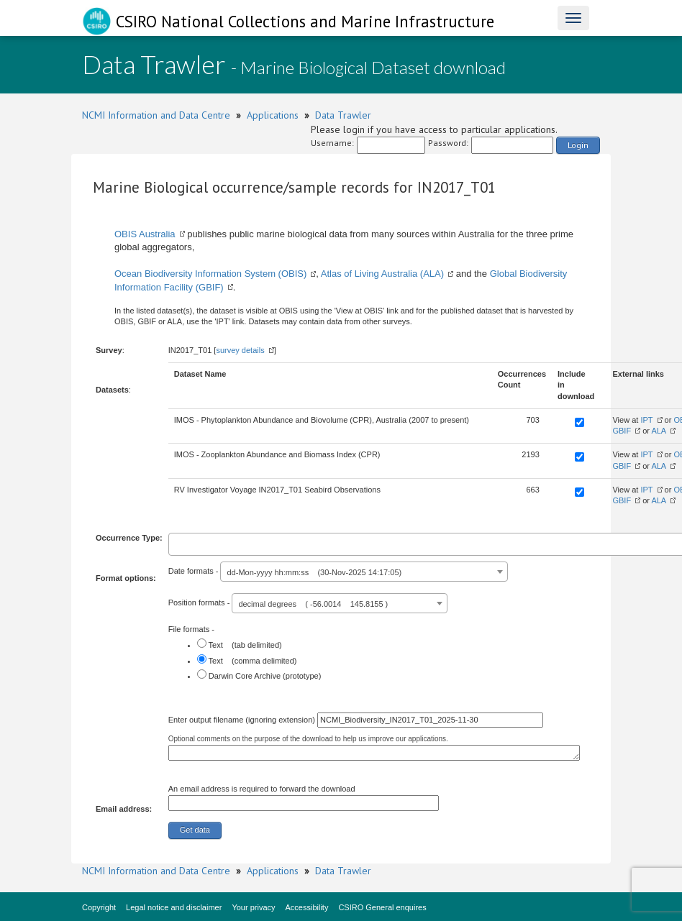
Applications (273, 115)
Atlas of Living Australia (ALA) (382, 273)
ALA (658, 430)
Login (578, 144)
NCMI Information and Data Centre (156, 115)
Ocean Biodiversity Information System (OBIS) (210, 273)
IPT (646, 420)
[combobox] (364, 572)
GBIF (621, 430)
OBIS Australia (145, 234)
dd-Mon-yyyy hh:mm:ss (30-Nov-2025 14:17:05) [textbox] (314, 572)
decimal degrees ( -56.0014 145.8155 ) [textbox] (313, 604)
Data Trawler (343, 115)
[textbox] (175, 543)
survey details (240, 350)
